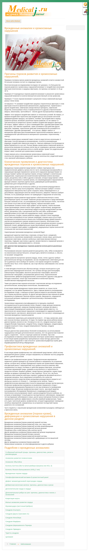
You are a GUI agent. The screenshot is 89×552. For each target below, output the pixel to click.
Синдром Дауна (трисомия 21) (17, 514)
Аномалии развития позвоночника (18, 458)
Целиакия (9, 537)
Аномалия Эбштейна (13, 462)
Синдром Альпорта (12, 510)
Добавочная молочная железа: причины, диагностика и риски (29, 485)
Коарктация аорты (12, 498)
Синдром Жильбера (13, 518)
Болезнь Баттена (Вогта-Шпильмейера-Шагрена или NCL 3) (28, 466)
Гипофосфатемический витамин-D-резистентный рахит (27, 477)
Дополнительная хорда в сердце (18, 489)
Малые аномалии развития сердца (19, 502)
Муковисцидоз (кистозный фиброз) (19, 506)
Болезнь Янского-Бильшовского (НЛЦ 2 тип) (22, 469)
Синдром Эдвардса (13, 529)
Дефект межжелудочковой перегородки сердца (23, 481)
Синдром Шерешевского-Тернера (18, 525)
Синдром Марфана (13, 521)
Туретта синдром (12, 533)
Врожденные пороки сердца (16, 473)
